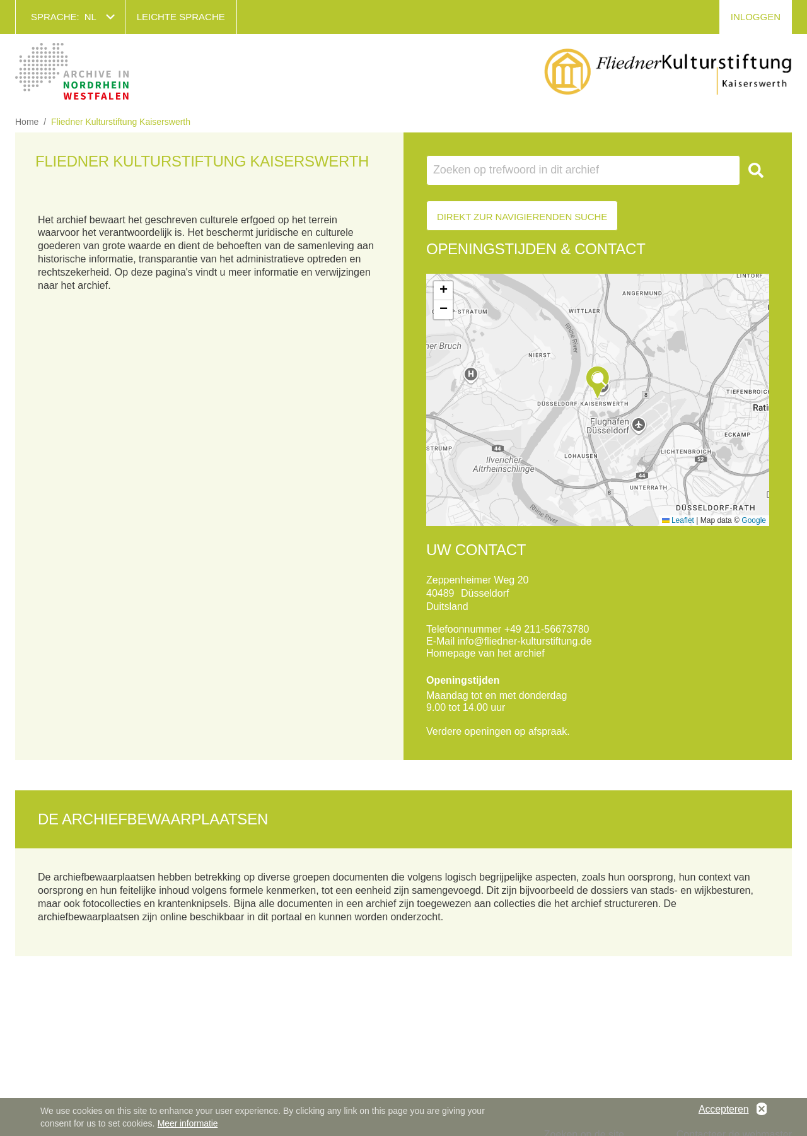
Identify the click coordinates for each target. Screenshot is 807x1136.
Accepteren (724, 1109)
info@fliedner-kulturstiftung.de (525, 641)
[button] (598, 382)
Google (753, 520)
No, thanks (762, 1109)
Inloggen (756, 16)
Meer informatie (188, 1123)
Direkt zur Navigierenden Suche (522, 216)
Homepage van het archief (485, 653)
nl (90, 16)
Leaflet (678, 520)
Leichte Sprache (181, 16)
